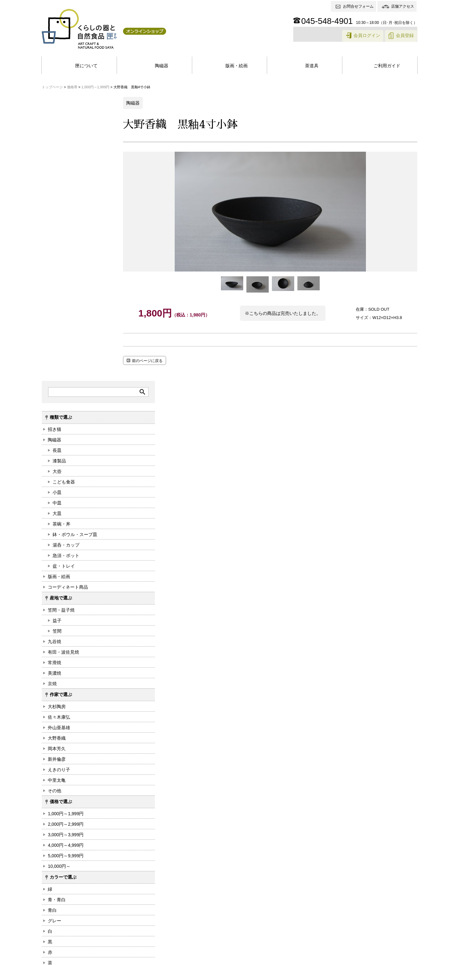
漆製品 (59, 177)
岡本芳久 (56, 465)
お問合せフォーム (358, 6)
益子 (56, 337)
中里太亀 (56, 496)
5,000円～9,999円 (65, 572)
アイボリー (58, 690)
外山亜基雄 (58, 444)
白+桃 (53, 711)
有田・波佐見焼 (63, 368)
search (109, 108)
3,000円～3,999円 (65, 551)
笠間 (56, 347)
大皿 (56, 230)
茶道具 (311, 66)
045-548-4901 (327, 21)
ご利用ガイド (387, 66)
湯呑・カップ (65, 261)
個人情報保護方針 (64, 958)
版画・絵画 (236, 66)
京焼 (51, 400)
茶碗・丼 (61, 240)
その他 (54, 507)
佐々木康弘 (58, 433)
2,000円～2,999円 (65, 540)
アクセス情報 (389, 933)
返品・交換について (290, 900)
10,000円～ (58, 582)
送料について (329, 900)
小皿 (56, 209)
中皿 (56, 219)
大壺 (56, 188)
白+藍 (53, 700)
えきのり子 (58, 486)
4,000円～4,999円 (65, 561)
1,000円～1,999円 (65, 530)
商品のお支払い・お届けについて (231, 900)
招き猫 (54, 146)
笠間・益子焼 (60, 326)
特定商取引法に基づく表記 (120, 958)
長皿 (56, 167)
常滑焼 (54, 379)
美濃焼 (54, 389)
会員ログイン (366, 36)
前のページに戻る (158, 360)
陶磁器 (161, 66)
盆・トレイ (63, 282)
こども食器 (63, 198)
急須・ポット (65, 272)
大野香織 (56, 454)
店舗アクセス (402, 6)
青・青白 (56, 616)
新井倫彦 (56, 475)
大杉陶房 (56, 423)
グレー (54, 637)
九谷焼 (54, 358)
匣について (86, 66)
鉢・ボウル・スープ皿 (74, 251)
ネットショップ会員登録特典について (154, 900)
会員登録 (405, 36)
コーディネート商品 (67, 303)
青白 (51, 626)
